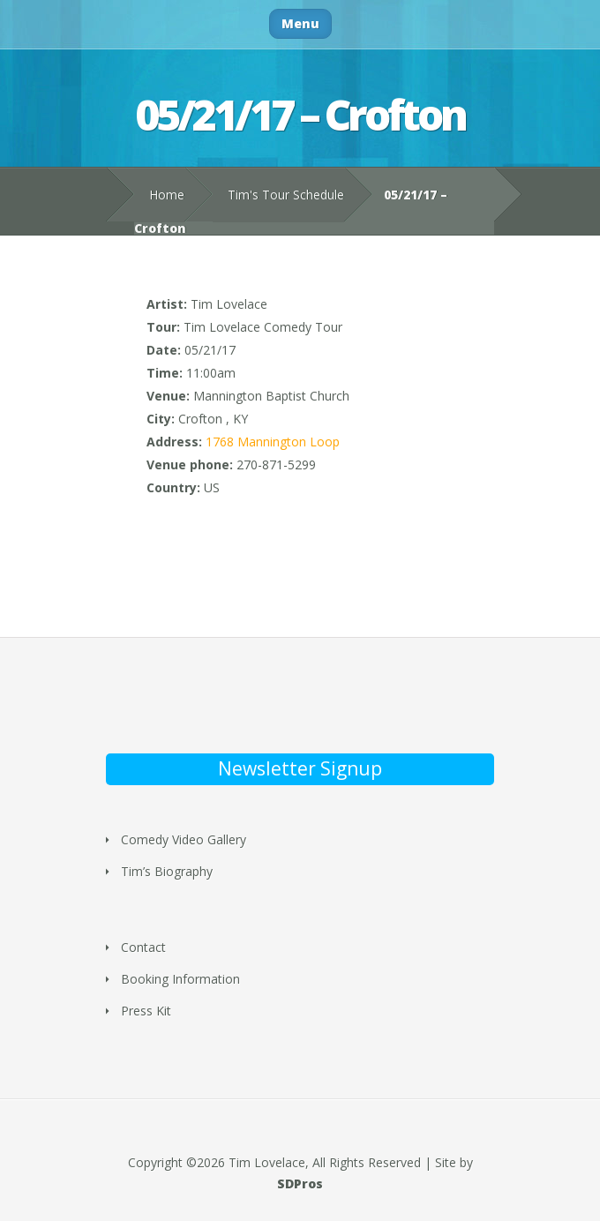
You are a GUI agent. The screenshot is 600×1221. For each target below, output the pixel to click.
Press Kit (146, 1010)
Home (166, 194)
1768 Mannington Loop (273, 441)
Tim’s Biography (167, 871)
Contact (143, 947)
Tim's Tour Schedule (286, 194)
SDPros (300, 1183)
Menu (300, 23)
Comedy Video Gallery (183, 839)
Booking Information (180, 978)
